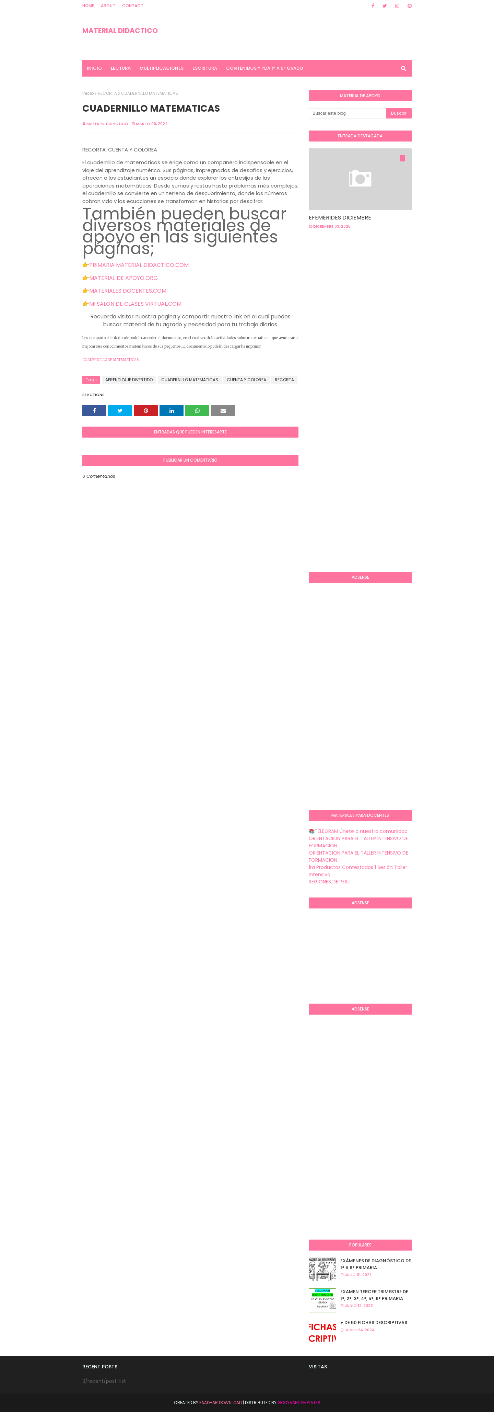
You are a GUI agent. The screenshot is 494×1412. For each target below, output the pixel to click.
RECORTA (107, 93)
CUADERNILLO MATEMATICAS (189, 380)
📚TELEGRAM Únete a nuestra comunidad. (359, 831)
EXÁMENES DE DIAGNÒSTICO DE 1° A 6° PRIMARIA (375, 1264)
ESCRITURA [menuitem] (204, 68)
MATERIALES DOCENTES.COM (127, 291)
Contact (132, 6)
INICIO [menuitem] (94, 68)
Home (88, 6)
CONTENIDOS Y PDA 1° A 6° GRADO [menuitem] (264, 68)
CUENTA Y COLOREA (246, 380)
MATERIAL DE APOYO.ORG (123, 278)
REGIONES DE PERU (330, 881)
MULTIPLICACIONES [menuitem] (162, 68)
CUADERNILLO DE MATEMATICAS (110, 360)
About (108, 6)
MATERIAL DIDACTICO (120, 30)
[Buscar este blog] (347, 113)
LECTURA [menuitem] (121, 68)
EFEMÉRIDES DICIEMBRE (340, 218)
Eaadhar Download (220, 1402)
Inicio (88, 93)
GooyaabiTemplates (299, 1402)
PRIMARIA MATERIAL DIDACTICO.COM (139, 265)
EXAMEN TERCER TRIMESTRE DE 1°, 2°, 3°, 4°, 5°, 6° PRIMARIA (374, 1295)
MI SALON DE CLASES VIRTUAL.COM (135, 304)
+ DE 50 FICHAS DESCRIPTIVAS (373, 1322)
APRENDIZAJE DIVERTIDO (129, 380)
